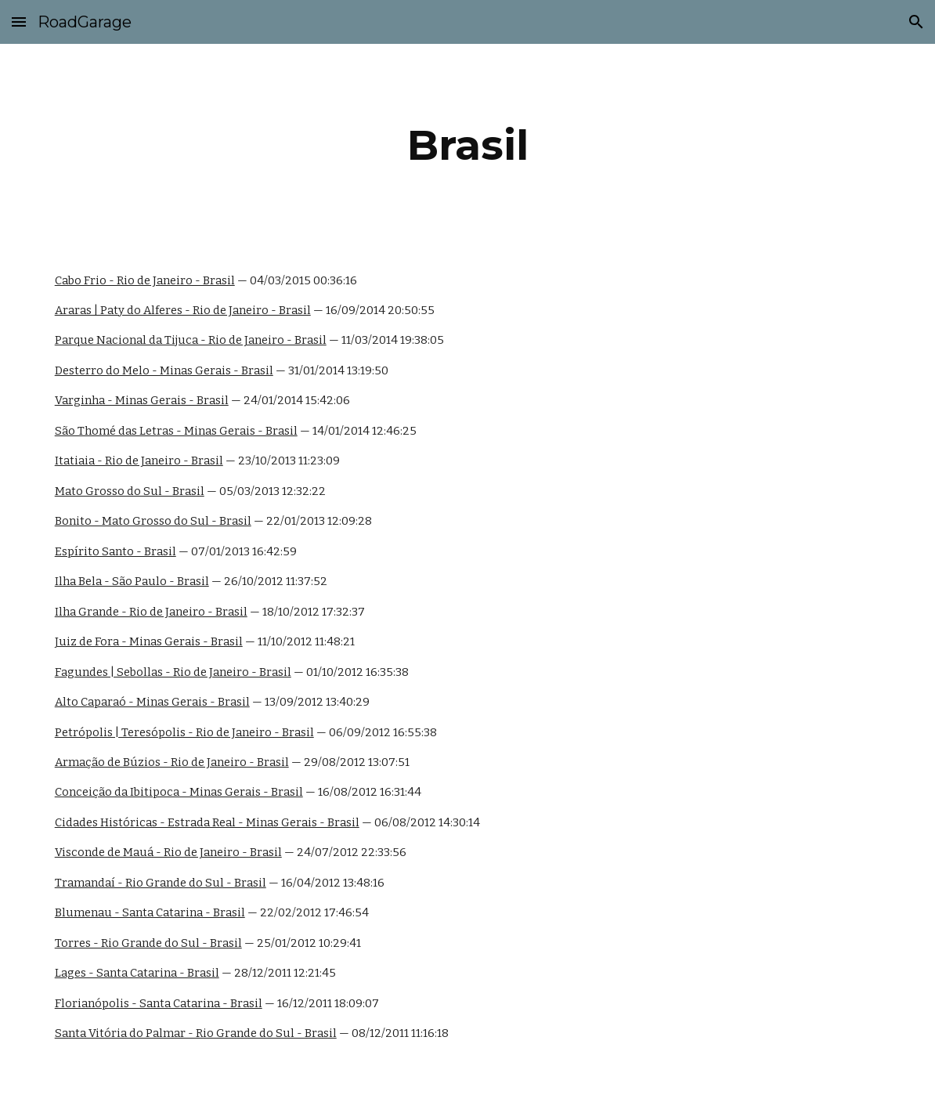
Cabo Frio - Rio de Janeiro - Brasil (145, 280)
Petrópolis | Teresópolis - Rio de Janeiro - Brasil (184, 732)
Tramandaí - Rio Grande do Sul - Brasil (160, 883)
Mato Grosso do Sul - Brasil (129, 491)
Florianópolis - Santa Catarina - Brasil (158, 1003)
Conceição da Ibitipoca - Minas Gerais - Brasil (179, 792)
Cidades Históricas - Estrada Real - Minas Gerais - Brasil (207, 822)
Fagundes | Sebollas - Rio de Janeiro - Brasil (173, 672)
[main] (468, 145)
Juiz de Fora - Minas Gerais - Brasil (149, 641)
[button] (19, 21)
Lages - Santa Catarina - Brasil (137, 973)
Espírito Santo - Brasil (115, 551)
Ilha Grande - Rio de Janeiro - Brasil (151, 612)
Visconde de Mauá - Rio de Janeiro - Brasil (168, 852)
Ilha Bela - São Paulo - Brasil (132, 581)
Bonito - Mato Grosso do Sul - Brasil (153, 521)
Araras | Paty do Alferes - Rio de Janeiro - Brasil (183, 310)
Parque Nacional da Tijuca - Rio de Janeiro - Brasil (191, 340)
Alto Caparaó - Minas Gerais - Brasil (152, 702)
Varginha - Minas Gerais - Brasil (142, 400)
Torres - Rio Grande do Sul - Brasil (148, 943)
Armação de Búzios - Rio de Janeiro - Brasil (172, 762)
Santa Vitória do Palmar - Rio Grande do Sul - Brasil (196, 1033)
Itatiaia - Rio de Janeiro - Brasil (139, 460)
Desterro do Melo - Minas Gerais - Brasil (164, 370)
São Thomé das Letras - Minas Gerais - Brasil (176, 431)
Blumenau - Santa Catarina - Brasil (150, 912)
